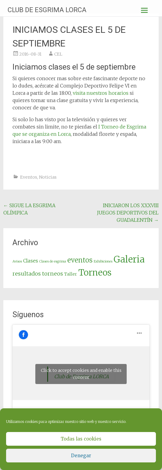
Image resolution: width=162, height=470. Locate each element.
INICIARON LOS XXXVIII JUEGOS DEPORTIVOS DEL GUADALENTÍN (128, 212)
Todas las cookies (81, 439)
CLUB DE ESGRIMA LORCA (47, 10)
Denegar (81, 455)
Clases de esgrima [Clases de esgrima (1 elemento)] (52, 261)
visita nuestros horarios (101, 93)
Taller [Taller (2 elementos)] (70, 274)
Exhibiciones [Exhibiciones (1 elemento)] (103, 261)
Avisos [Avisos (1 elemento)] (17, 261)
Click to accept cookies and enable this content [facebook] (81, 374)
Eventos (28, 177)
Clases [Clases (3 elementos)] (30, 261)
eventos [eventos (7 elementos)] (80, 260)
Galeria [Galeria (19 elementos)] (129, 259)
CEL (58, 54)
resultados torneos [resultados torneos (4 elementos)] (37, 273)
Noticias (48, 177)
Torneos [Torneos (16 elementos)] (94, 272)
